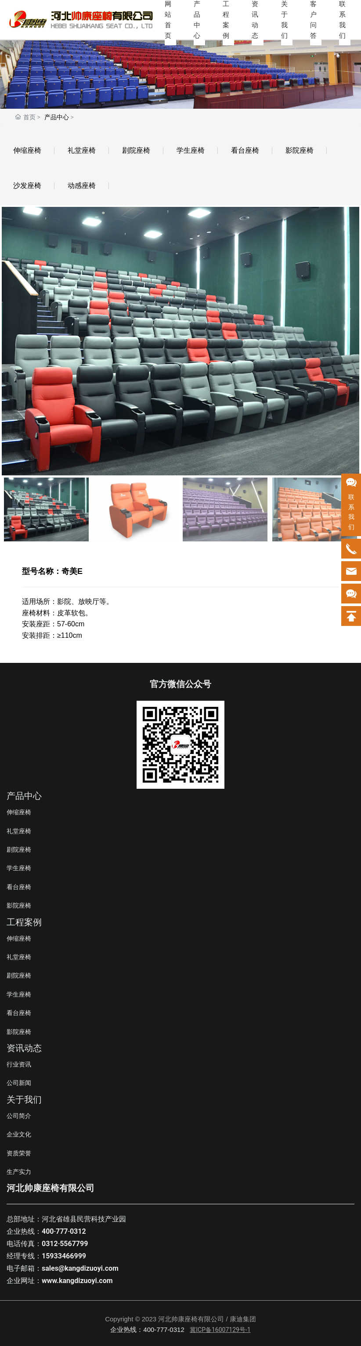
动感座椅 (82, 185)
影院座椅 (299, 150)
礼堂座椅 (82, 150)
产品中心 (56, 117)
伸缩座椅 (27, 150)
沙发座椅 (27, 185)
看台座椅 (245, 150)
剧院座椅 (136, 150)
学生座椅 (191, 150)
